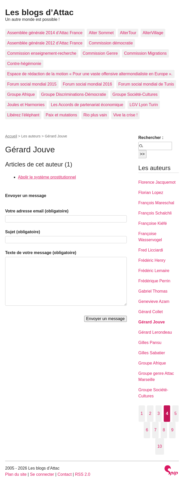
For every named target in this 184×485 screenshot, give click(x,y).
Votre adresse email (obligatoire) (37, 211)
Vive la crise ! (125, 115)
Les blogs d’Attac (39, 12)
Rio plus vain (95, 115)
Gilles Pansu (149, 342)
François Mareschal (156, 203)
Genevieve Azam (153, 301)
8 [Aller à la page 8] (164, 430)
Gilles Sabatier (151, 353)
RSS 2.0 (82, 474)
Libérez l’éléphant (23, 115)
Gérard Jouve (151, 322)
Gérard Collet (150, 312)
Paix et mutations (61, 115)
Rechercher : (150, 137)
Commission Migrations (145, 53)
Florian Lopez (150, 192)
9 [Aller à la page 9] (172, 430)
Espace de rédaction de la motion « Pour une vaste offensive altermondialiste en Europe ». (89, 74)
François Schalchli (155, 213)
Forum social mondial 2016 (87, 84)
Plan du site (16, 474)
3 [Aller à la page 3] (159, 413)
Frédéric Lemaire (153, 270)
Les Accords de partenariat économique (87, 104)
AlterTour (128, 33)
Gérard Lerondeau (155, 332)
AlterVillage (153, 33)
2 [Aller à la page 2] (150, 413)
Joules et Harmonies (26, 104)
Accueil (11, 136)
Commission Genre (100, 53)
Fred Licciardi (150, 250)
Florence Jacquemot (157, 182)
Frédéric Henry (152, 260)
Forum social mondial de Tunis (146, 84)
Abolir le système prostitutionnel (47, 177)
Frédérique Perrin (154, 281)
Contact (64, 474)
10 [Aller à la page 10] (159, 446)
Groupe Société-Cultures (135, 94)
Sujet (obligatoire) (22, 232)
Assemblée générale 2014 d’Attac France (45, 33)
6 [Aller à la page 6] (147, 430)
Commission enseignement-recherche (41, 53)
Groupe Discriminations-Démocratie (73, 94)
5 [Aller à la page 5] (175, 413)
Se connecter (42, 474)
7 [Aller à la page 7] (155, 430)
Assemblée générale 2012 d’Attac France (45, 43)
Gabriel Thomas (153, 291)
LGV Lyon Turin (144, 104)
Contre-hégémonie (24, 63)
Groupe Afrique (21, 94)
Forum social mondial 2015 (31, 84)
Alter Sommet (101, 33)
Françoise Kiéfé (152, 223)
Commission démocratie (111, 43)
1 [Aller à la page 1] (142, 413)
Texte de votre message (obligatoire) (40, 252)
